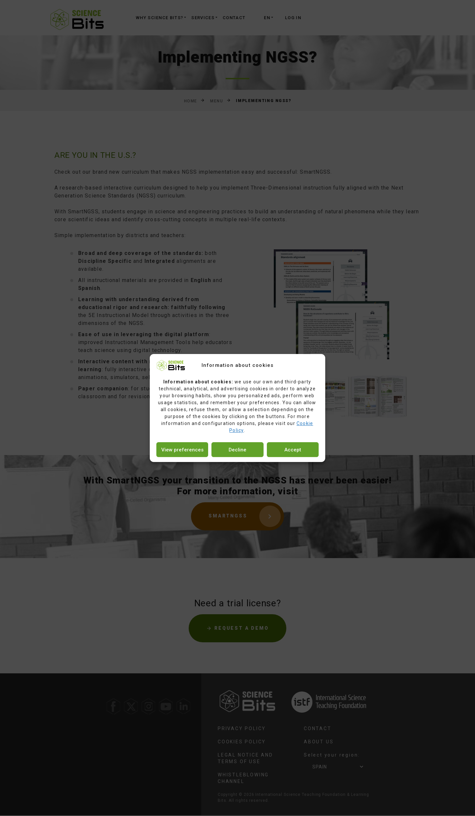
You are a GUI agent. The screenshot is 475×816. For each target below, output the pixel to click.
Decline (237, 450)
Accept (292, 450)
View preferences (182, 450)
